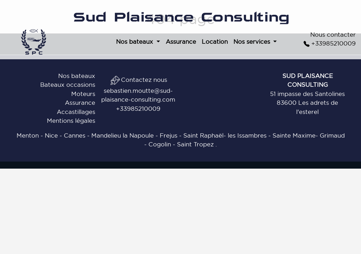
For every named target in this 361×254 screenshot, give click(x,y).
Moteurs (83, 93)
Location (215, 41)
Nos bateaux (76, 75)
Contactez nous (138, 79)
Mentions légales (71, 120)
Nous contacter (333, 34)
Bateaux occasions (67, 84)
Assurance (181, 41)
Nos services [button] (252, 41)
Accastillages (76, 111)
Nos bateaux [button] (135, 41)
